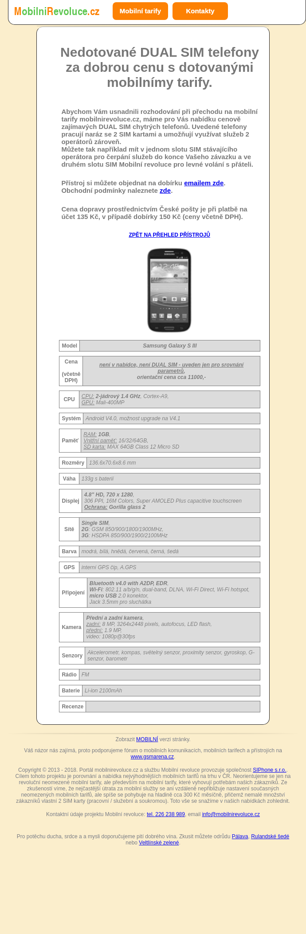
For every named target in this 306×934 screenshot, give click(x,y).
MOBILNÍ (147, 739)
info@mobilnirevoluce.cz (231, 814)
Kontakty (200, 11)
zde (165, 190)
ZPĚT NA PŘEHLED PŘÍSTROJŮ (169, 235)
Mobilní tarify (140, 11)
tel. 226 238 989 (166, 814)
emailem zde (204, 183)
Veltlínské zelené (159, 843)
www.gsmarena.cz (152, 757)
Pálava (240, 836)
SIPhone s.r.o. (269, 770)
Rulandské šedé (270, 836)
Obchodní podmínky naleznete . (117, 190)
